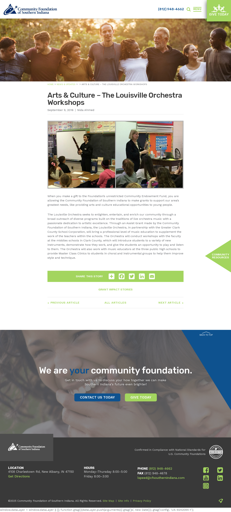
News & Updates (66, 84)
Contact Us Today (97, 397)
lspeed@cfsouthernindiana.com (161, 478)
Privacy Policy (142, 500)
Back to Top (206, 334)
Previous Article (65, 302)
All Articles (115, 302)
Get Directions (19, 476)
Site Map (108, 500)
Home (50, 84)
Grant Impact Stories (115, 289)
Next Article (169, 302)
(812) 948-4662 (171, 9)
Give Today (219, 10)
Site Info (123, 500)
